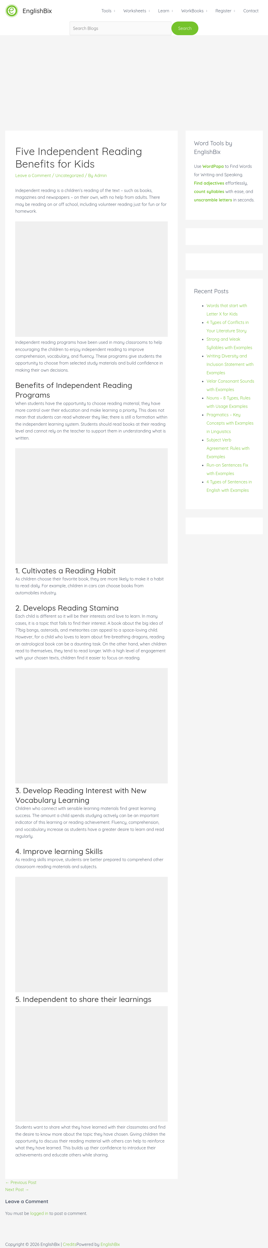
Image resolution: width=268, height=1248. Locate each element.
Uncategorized (69, 175)
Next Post (17, 1189)
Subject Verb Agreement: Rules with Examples (227, 448)
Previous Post (20, 1182)
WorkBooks (192, 10)
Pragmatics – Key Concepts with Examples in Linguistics (229, 423)
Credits (69, 1244)
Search (185, 28)
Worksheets (134, 10)
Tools (106, 10)
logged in (39, 1213)
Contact (251, 10)
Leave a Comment (33, 175)
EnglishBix (37, 11)
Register (223, 10)
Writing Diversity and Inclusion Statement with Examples (230, 364)
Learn (163, 10)
